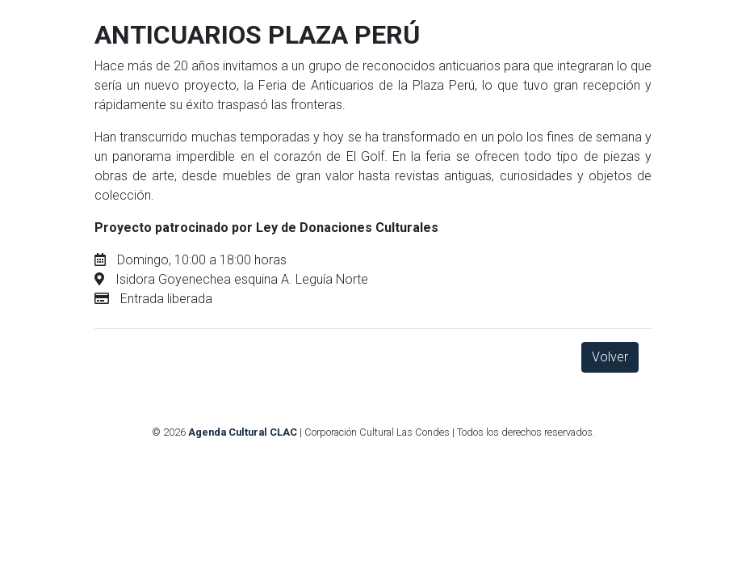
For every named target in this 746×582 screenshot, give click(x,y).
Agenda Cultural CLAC (242, 432)
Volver (610, 357)
